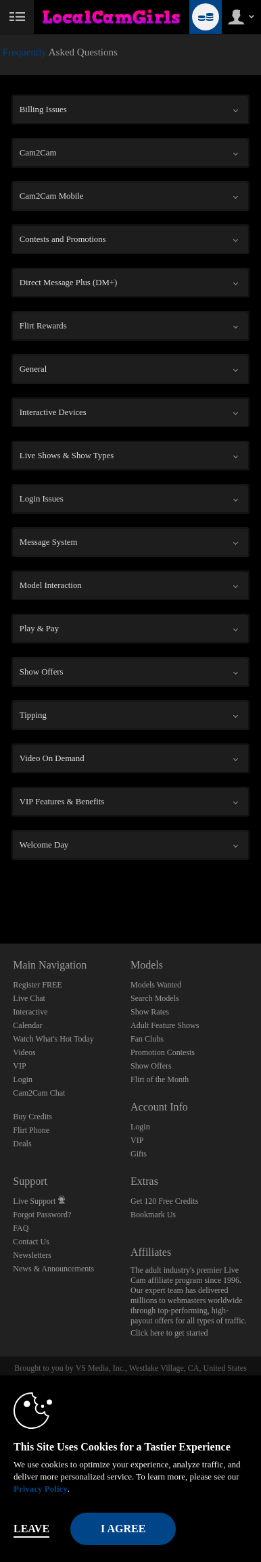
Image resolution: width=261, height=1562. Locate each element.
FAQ (20, 1228)
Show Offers (151, 1066)
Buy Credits (32, 1116)
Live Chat (29, 998)
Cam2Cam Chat (39, 1093)
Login (22, 1079)
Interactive (30, 1012)
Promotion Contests (162, 1052)
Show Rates (149, 1012)
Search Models (154, 998)
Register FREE (37, 985)
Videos (24, 1052)
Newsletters (32, 1255)
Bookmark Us (153, 1214)
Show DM (0, 893)
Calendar (27, 1025)
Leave (31, 1528)
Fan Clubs (147, 1039)
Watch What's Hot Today (53, 1039)
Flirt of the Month (159, 1079)
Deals (22, 1143)
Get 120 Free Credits (164, 1201)
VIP (19, 1066)
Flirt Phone (31, 1130)
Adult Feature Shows (164, 1025)
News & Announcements (53, 1268)
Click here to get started (169, 1333)
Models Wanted (155, 985)
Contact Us (31, 1241)
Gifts (138, 1153)
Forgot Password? (42, 1214)
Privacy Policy (41, 1489)
